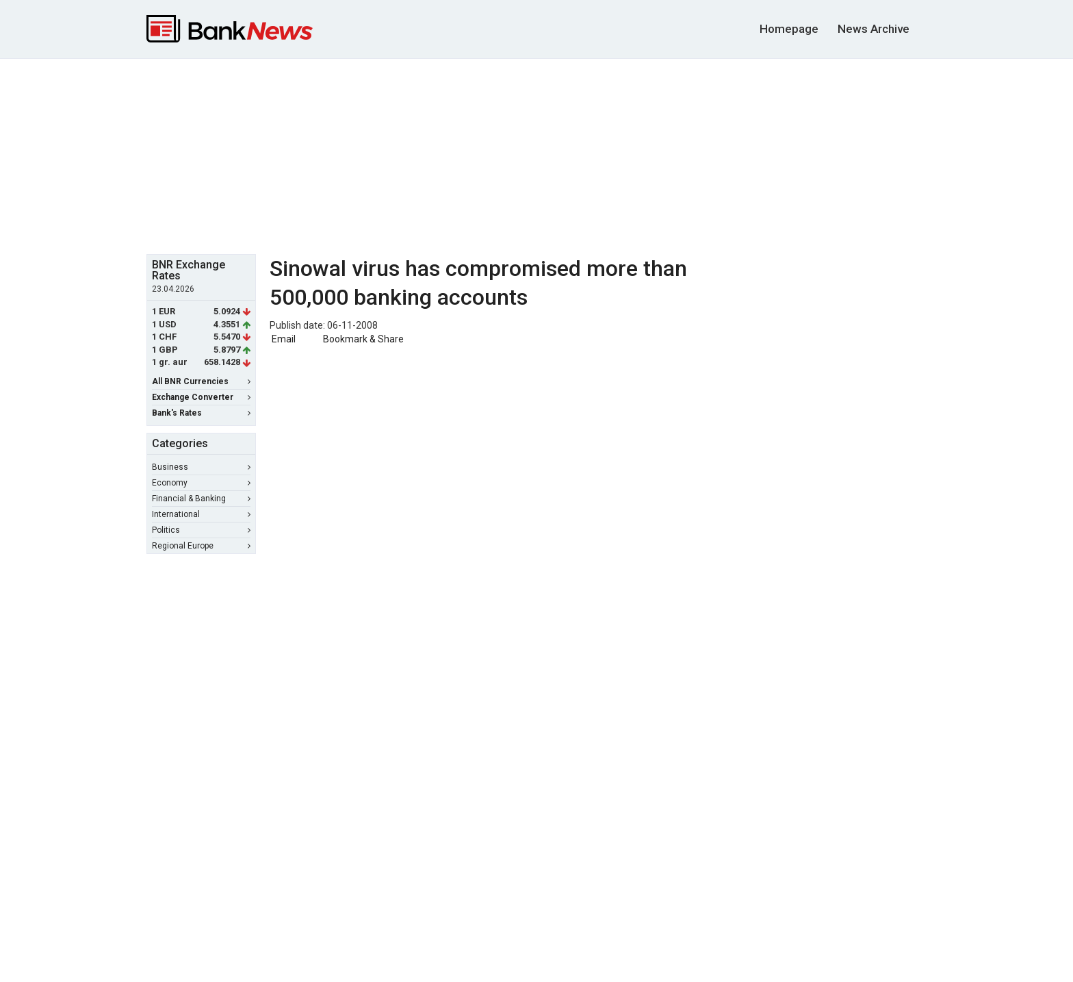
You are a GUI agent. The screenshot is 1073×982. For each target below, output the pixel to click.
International (201, 514)
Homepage (789, 29)
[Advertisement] (536, 154)
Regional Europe (201, 546)
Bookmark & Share (363, 338)
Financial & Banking (201, 498)
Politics (201, 530)
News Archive (873, 29)
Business (201, 467)
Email (283, 338)
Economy (201, 483)
